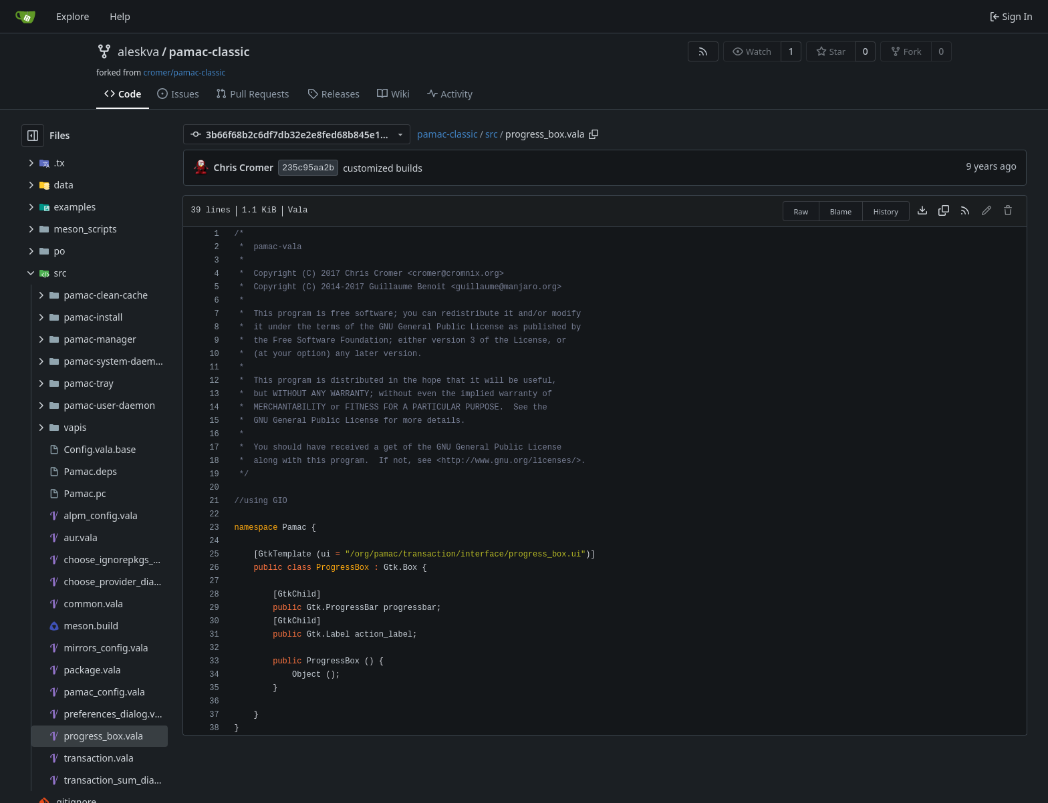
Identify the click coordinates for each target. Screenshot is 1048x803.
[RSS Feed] (703, 51)
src (491, 134)
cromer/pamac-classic (184, 72)
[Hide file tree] (32, 135)
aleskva (138, 51)
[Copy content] (943, 211)
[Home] (25, 17)
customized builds (382, 168)
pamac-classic (209, 51)
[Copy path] (593, 134)
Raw (801, 211)
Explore (72, 16)
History (886, 211)
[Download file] (922, 211)
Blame (841, 211)
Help (120, 16)
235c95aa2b (308, 168)
